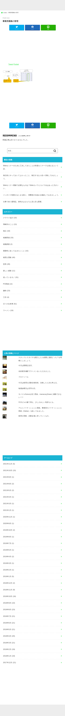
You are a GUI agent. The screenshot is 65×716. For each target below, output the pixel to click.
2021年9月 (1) (8, 477)
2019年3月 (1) (8, 563)
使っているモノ (10, 277)
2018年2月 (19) (9, 649)
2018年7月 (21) (9, 616)
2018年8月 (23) (9, 609)
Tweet (10, 64)
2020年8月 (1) (8, 523)
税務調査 (7, 244)
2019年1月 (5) (8, 576)
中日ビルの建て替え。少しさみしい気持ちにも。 (36, 402)
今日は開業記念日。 (26, 365)
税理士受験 (9, 257)
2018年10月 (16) (9, 596)
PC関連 (7, 284)
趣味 (6, 290)
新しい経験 (9, 271)
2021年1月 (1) (8, 510)
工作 (6, 297)
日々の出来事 (10, 304)
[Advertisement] (32, 46)
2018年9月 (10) (9, 603)
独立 (6, 231)
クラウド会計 (10, 218)
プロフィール (23, 377)
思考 (6, 264)
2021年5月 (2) (8, 490)
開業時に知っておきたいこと (15, 251)
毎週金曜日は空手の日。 (27, 388)
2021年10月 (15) (9, 470)
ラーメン (8, 310)
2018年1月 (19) (9, 656)
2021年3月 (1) (8, 503)
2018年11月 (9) (9, 590)
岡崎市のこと (10, 224)
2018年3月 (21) (9, 643)
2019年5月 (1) (8, 550)
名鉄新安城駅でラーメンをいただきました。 (35, 371)
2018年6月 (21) (9, 623)
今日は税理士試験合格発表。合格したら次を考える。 (38, 383)
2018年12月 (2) (9, 583)
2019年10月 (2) (9, 530)
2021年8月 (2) (8, 484)
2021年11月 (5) (9, 464)
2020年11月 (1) (9, 517)
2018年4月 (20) (9, 636)
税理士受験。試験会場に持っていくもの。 (34, 416)
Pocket (16, 64)
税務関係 (8, 237)
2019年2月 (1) (8, 570)
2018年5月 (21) (9, 629)
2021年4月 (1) (8, 497)
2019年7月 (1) (8, 543)
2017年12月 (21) (9, 662)
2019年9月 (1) (8, 537)
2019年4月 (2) (8, 556)
